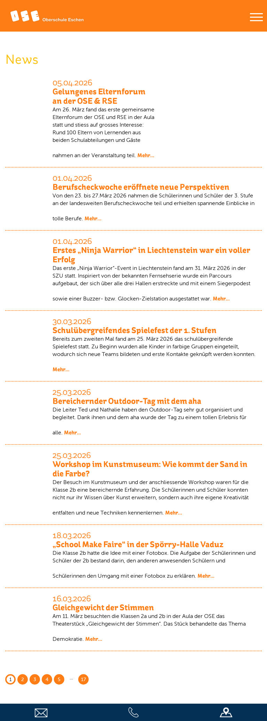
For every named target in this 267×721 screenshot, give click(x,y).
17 (83, 679)
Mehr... (145, 155)
